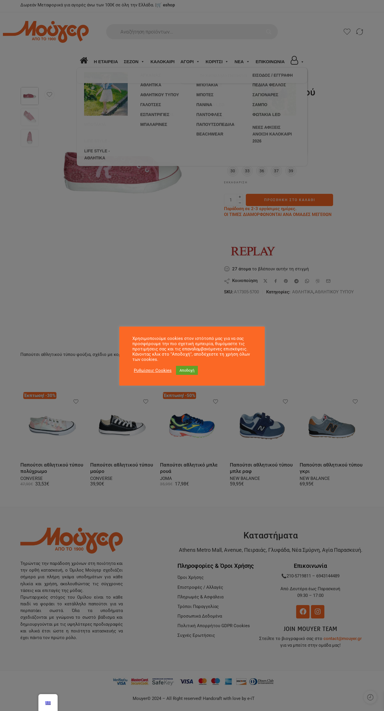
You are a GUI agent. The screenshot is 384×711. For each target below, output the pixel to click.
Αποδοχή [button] (186, 370)
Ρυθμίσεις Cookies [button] (153, 370)
